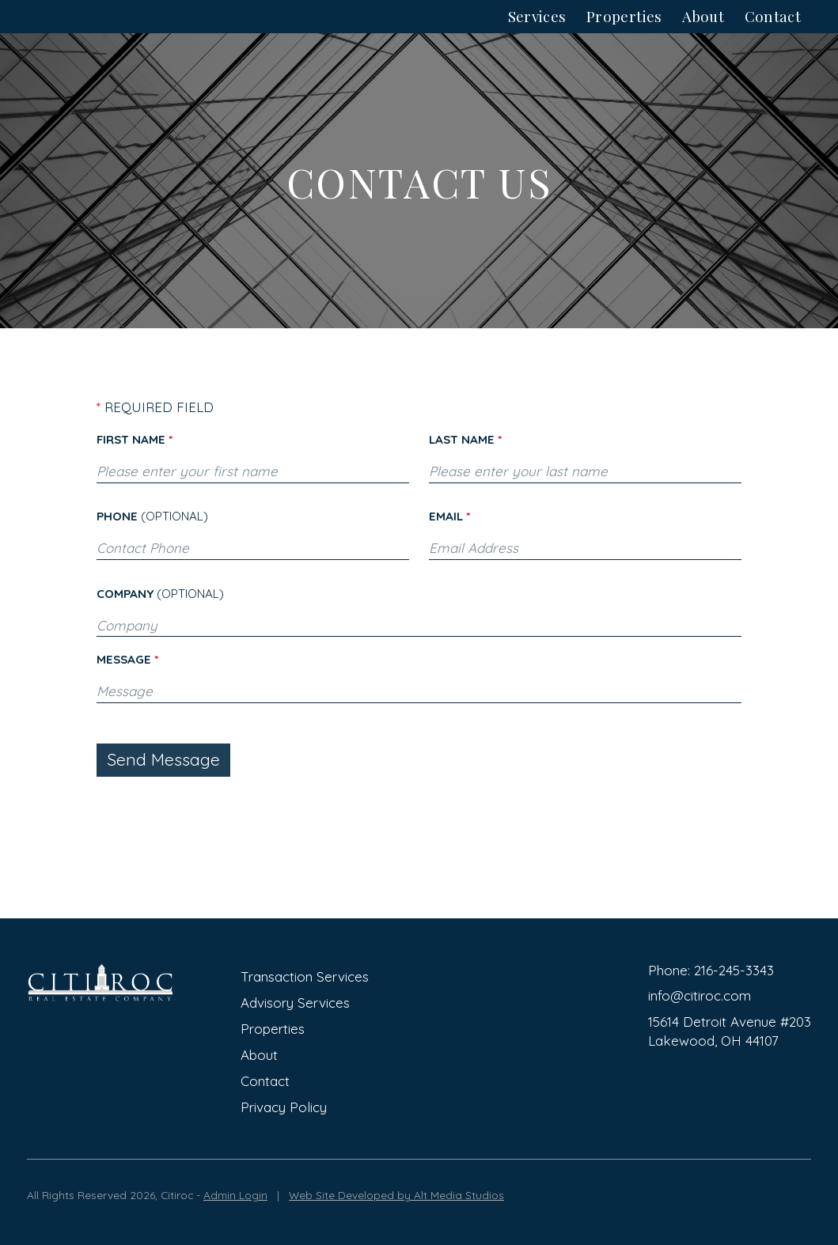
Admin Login (235, 1194)
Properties (624, 32)
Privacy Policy (284, 1107)
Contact (773, 32)
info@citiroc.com (699, 995)
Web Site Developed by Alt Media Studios (396, 1194)
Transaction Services (305, 976)
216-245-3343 (734, 970)
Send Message (163, 791)
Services (537, 32)
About (703, 32)
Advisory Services (295, 1002)
